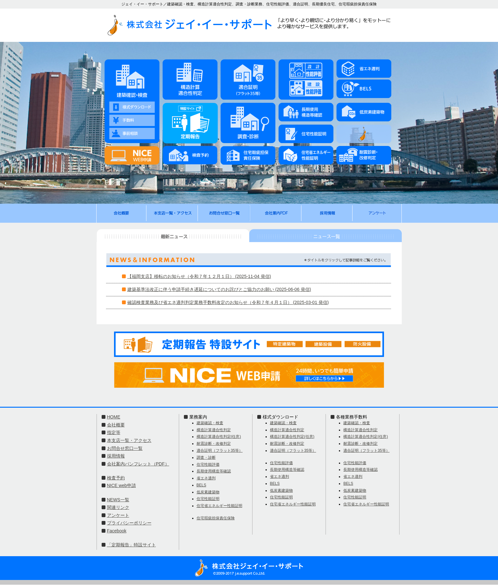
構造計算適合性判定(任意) (219, 436)
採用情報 (116, 455)
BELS (201, 485)
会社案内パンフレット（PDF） (138, 463)
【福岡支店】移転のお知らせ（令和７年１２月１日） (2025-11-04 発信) (199, 276)
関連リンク (118, 507)
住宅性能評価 (208, 464)
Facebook (116, 530)
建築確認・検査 (210, 423)
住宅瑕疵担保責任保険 (216, 518)
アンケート (118, 515)
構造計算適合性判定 (214, 430)
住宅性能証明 (208, 499)
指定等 (113, 432)
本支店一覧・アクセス (129, 440)
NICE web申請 (121, 485)
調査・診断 (206, 457)
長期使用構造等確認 (214, 471)
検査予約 (116, 477)
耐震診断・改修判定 (214, 443)
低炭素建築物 (208, 492)
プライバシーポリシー (129, 522)
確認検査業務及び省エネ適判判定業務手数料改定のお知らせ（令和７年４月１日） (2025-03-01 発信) (228, 302)
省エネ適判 (206, 478)
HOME (113, 416)
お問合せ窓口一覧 (125, 448)
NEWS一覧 (118, 499)
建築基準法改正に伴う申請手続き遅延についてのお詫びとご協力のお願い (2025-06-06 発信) (219, 289)
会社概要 (116, 424)
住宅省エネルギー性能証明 (219, 506)
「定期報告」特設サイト (131, 544)
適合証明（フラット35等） (220, 450)
